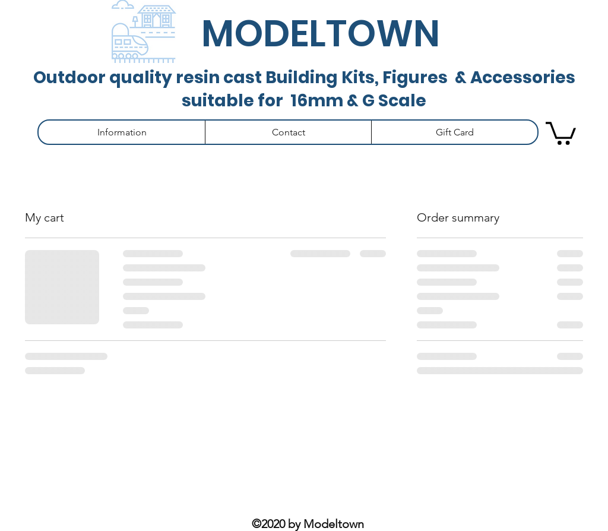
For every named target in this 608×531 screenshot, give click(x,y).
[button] (122, 132)
